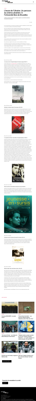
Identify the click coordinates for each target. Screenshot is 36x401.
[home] (7, 2)
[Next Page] (7, 361)
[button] (33, 2)
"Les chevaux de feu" (14, 63)
